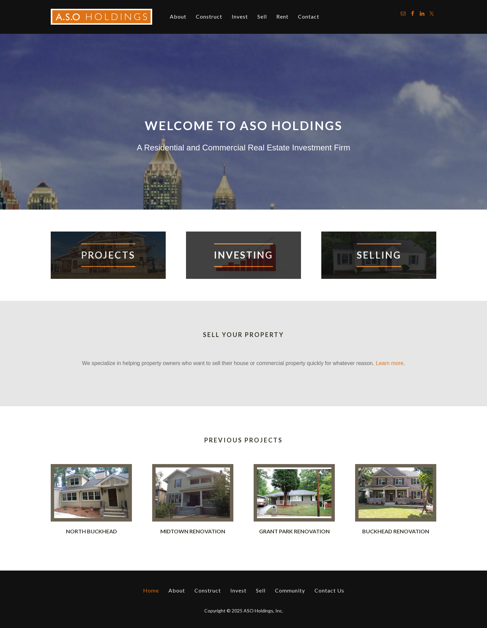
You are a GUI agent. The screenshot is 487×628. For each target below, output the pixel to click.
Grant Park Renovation (294, 531)
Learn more (389, 363)
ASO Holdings (101, 17)
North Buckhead (91, 531)
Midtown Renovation (192, 531)
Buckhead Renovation (395, 531)
